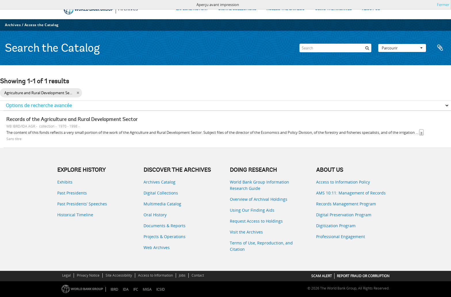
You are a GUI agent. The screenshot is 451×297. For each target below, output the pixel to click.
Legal (66, 275)
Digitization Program (336, 225)
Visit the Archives (246, 232)
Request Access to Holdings (256, 221)
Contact (198, 275)
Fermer (443, 4)
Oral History (155, 214)
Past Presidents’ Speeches (82, 204)
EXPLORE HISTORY (192, 9)
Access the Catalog (41, 24)
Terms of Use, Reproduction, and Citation (261, 246)
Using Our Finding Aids (252, 210)
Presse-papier (440, 48)
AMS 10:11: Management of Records (351, 193)
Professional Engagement (340, 236)
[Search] (335, 48)
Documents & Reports (165, 225)
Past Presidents (72, 193)
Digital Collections (161, 193)
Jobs (182, 275)
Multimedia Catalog (162, 204)
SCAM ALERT (321, 275)
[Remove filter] (78, 93)
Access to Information (155, 275)
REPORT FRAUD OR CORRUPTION (363, 275)
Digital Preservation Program (343, 214)
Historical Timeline (75, 214)
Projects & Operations (165, 236)
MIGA (147, 289)
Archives (13, 24)
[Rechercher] (367, 48)
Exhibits (64, 182)
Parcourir (402, 48)
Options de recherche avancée (39, 105)
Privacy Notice (88, 275)
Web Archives (157, 247)
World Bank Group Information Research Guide (259, 185)
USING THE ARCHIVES (333, 9)
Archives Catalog (159, 182)
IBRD (114, 289)
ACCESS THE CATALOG (286, 9)
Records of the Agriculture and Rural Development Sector (72, 119)
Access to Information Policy (343, 182)
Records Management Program (346, 204)
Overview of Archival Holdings (258, 199)
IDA (126, 289)
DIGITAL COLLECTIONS (237, 9)
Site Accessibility (119, 275)
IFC (135, 289)
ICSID (160, 289)
